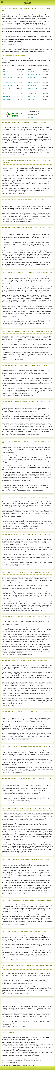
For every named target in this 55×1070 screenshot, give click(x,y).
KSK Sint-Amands (7, 85)
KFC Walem (31, 71)
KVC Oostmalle (7, 102)
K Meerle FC (6, 93)
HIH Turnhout (6, 96)
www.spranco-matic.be (33, 116)
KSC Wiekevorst (32, 85)
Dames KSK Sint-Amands (9, 82)
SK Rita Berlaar (32, 102)
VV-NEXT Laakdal (32, 77)
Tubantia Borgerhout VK (34, 91)
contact (36, 1065)
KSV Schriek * (6, 91)
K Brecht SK (31, 99)
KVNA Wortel (31, 96)
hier (47, 25)
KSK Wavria (6, 80)
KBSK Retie (31, 80)
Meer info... (30, 117)
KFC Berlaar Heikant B (34, 74)
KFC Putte (5, 71)
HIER (15, 44)
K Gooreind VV (6, 88)
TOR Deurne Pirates (33, 93)
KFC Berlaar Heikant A (8, 77)
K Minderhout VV (32, 88)
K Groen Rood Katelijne (34, 82)
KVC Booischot (7, 99)
